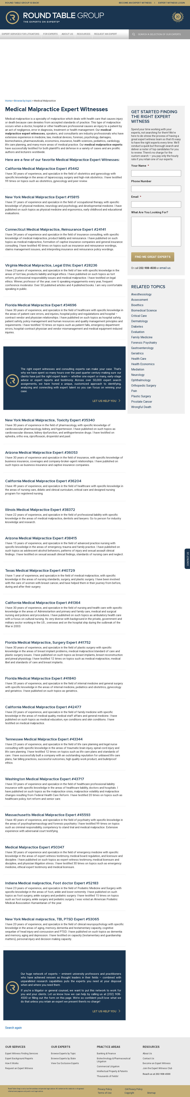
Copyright (129, 1093)
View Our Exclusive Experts (65, 1063)
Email (136, 196)
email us (165, 268)
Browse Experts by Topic (63, 1053)
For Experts (50, 34)
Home (8, 100)
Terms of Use (105, 1093)
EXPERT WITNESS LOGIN (171, 2)
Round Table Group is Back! (22, 2)
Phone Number (141, 181)
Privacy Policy (105, 1089)
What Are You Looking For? (149, 212)
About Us (67, 34)
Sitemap (151, 1093)
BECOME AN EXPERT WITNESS (135, 2)
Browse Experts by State (63, 1058)
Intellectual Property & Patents (112, 1071)
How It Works (12, 1063)
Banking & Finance (106, 1053)
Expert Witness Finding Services (21, 1053)
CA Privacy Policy (133, 1089)
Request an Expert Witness (19, 1068)
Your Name (140, 165)
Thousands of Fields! (107, 1076)
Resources (83, 34)
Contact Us (148, 1058)
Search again (13, 1027)
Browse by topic (23, 100)
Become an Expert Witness (157, 1063)
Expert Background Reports (19, 1058)
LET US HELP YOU (104, 401)
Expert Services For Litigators (20, 34)
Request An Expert (105, 34)
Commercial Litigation (108, 1066)
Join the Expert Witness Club (157, 1068)
